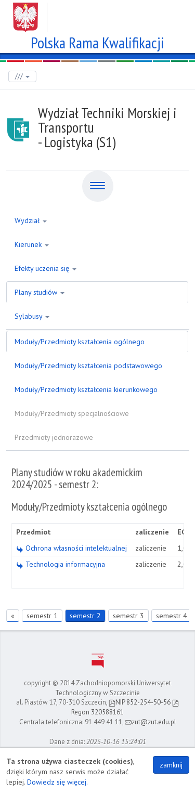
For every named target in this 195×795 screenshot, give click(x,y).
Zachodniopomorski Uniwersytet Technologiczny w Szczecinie (97, 13)
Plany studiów (39, 292)
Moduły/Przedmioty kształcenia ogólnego (80, 341)
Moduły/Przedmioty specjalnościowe (72, 413)
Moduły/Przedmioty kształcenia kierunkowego (86, 389)
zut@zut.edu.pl (150, 722)
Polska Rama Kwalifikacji (97, 41)
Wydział (31, 220)
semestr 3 (128, 615)
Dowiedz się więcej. (57, 782)
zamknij (171, 765)
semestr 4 (171, 615)
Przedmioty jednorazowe (54, 437)
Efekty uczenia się (45, 268)
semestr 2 (85, 615)
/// (22, 76)
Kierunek (32, 244)
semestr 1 (42, 615)
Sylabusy (32, 316)
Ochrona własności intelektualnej (71, 548)
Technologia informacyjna (60, 564)
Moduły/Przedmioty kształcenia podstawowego (88, 365)
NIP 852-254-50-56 (140, 702)
